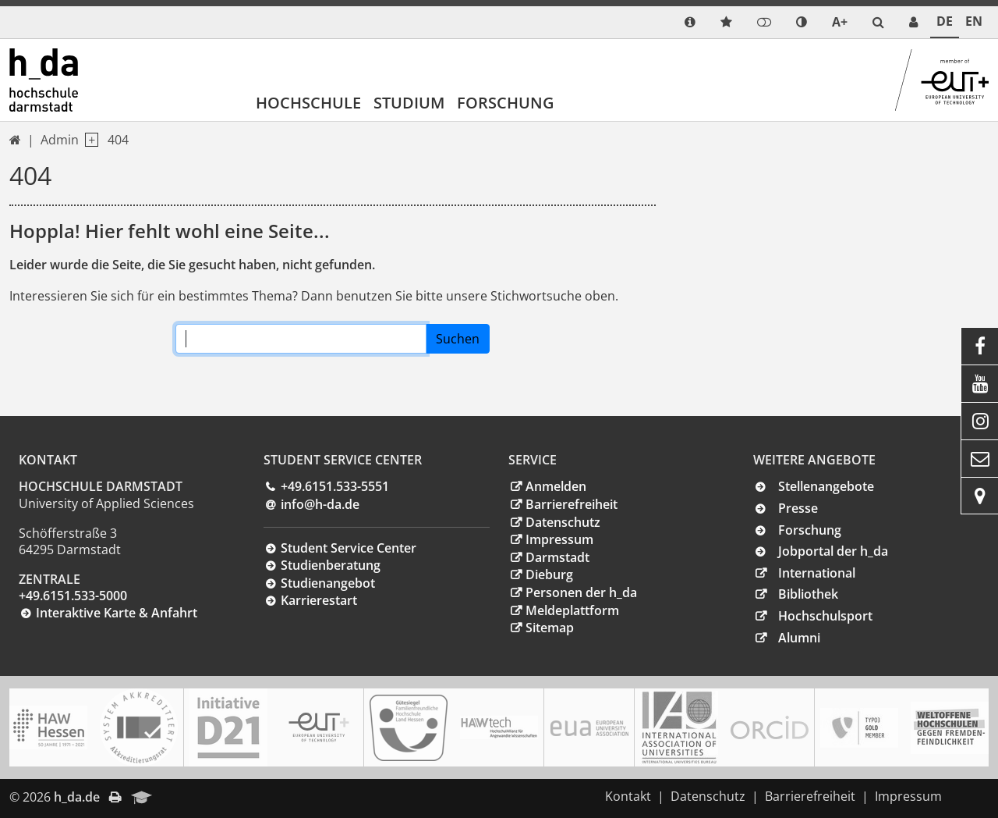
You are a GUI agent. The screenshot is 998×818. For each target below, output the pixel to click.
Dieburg (549, 574)
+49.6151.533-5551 (335, 486)
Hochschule (308, 102)
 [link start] (15, 139)
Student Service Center (348, 548)
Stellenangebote (826, 486)
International (816, 572)
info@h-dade (320, 504)
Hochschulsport (825, 615)
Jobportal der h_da (833, 551)
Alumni (799, 637)
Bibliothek (808, 594)
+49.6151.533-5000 (73, 595)
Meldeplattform (572, 610)
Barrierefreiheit (572, 504)
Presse (798, 508)
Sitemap (550, 627)
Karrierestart (319, 600)
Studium (408, 102)
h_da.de (77, 797)
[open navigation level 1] (88, 140)
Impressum (559, 539)
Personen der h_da (581, 592)
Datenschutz (563, 522)
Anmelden (556, 486)
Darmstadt (557, 557)
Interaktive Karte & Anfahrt (116, 612)
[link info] (690, 22)
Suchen (458, 338)
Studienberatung (330, 565)
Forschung (505, 102)
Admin (60, 139)
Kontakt (628, 796)
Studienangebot (328, 583)
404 (118, 139)
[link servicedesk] (913, 22)
